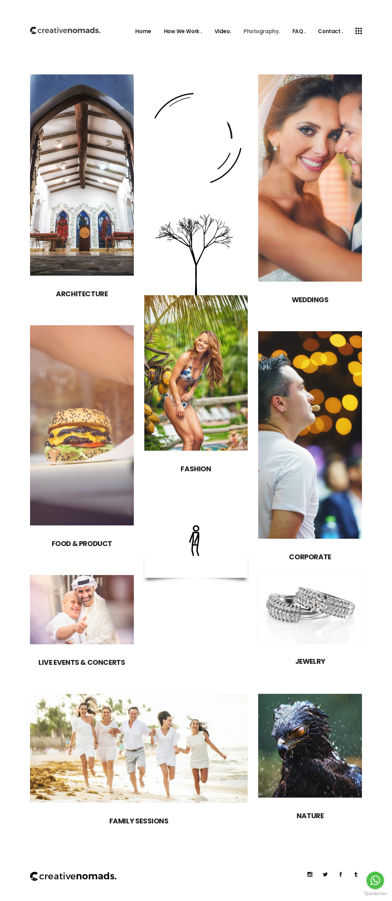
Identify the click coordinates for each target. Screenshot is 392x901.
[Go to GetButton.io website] (375, 894)
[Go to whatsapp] (375, 880)
